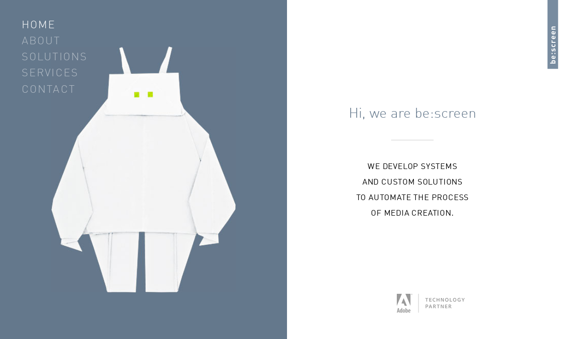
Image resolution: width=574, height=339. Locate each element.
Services (50, 74)
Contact (48, 90)
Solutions (55, 58)
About (41, 42)
